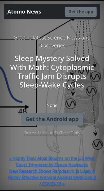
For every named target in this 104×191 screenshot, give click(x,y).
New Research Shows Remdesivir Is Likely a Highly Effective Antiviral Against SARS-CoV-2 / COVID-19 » (52, 177)
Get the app (80, 12)
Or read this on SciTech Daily (52, 133)
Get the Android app (52, 119)
